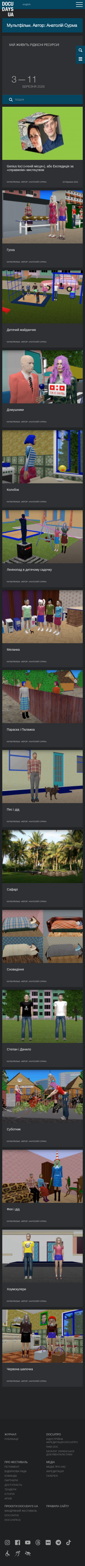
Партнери (11, 1480)
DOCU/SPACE (13, 1520)
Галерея (52, 1475)
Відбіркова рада (16, 1471)
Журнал (10, 1434)
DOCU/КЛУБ (12, 1515)
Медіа (50, 1462)
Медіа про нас (56, 1466)
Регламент (12, 1466)
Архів (8, 1498)
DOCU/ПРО (53, 1434)
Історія (10, 1494)
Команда (11, 1475)
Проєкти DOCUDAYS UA (21, 1506)
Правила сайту (57, 1506)
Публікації (11, 1439)
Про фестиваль (16, 1462)
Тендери (10, 1489)
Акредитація (55, 1471)
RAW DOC (52, 1446)
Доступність (13, 1485)
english (27, 4)
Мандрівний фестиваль (21, 1510)
